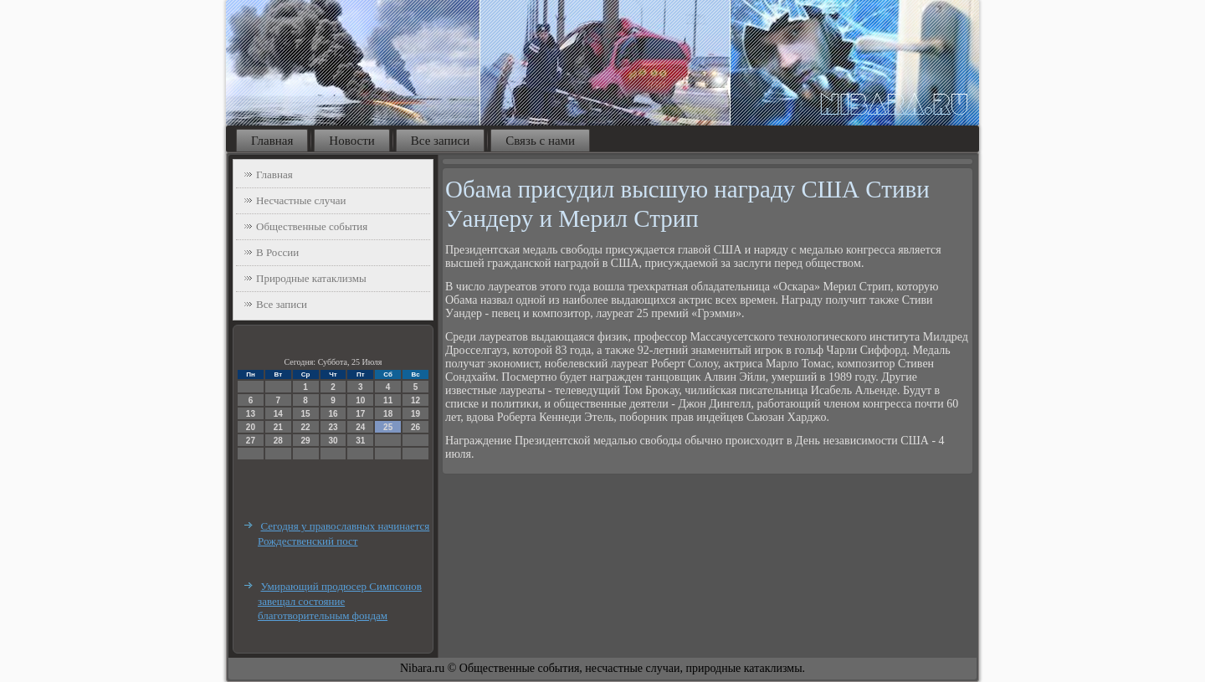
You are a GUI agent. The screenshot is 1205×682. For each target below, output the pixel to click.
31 (360, 440)
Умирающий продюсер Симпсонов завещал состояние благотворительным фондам (340, 601)
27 (250, 440)
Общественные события (311, 226)
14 (278, 413)
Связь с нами (540, 140)
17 (360, 413)
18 (387, 413)
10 (360, 400)
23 (332, 427)
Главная (272, 140)
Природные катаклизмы (311, 278)
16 (332, 413)
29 (305, 440)
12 (415, 400)
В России (277, 252)
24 (360, 427)
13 (250, 413)
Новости (351, 140)
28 (278, 440)
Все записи (440, 140)
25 (387, 427)
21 (278, 427)
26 (415, 427)
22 (305, 427)
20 (250, 427)
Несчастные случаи (301, 200)
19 (415, 413)
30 (332, 440)
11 (387, 400)
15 (305, 413)
